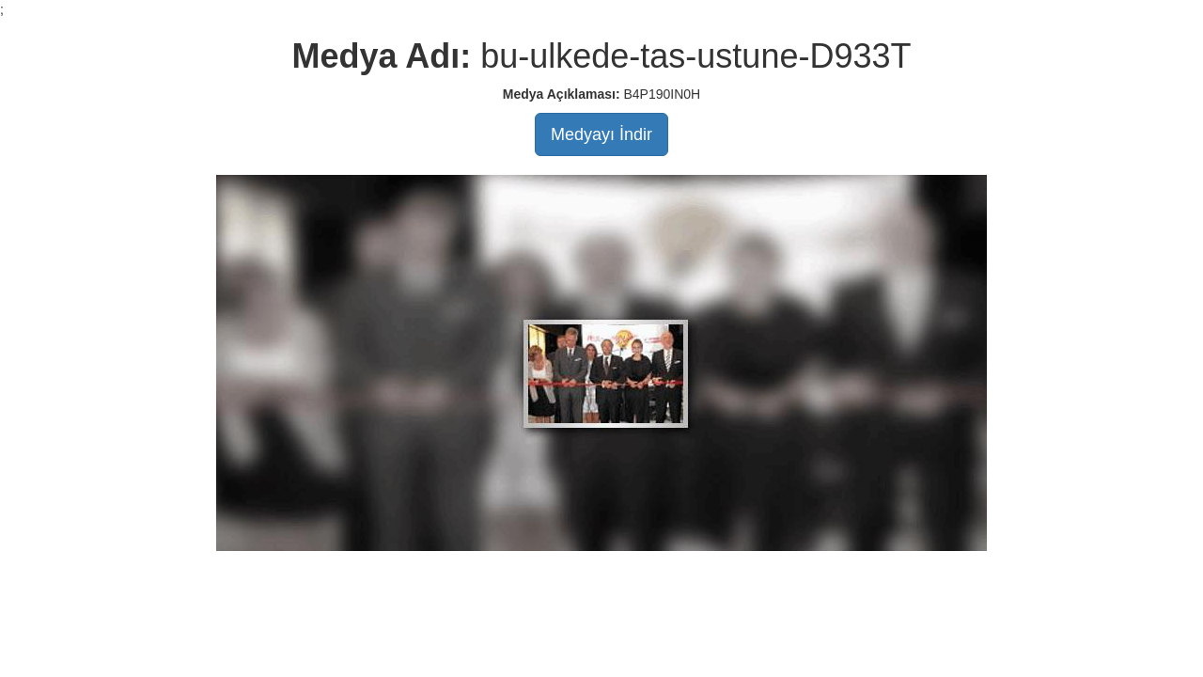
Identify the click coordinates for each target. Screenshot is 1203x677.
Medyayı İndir (601, 134)
